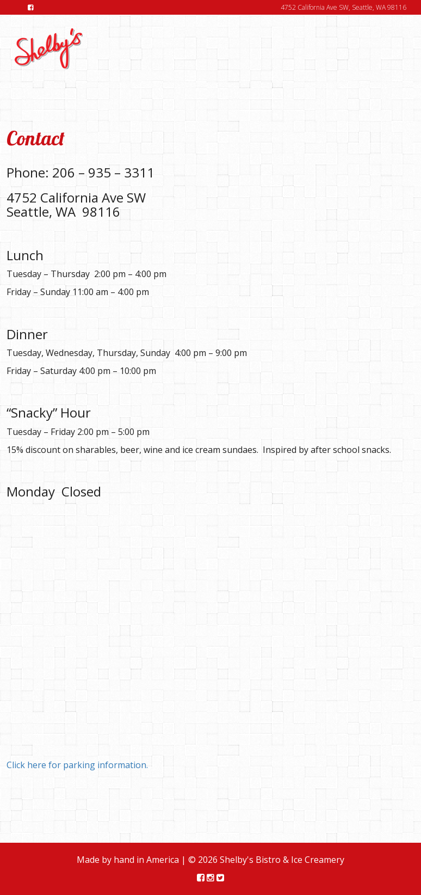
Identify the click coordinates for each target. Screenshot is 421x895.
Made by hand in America (128, 860)
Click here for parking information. (77, 765)
